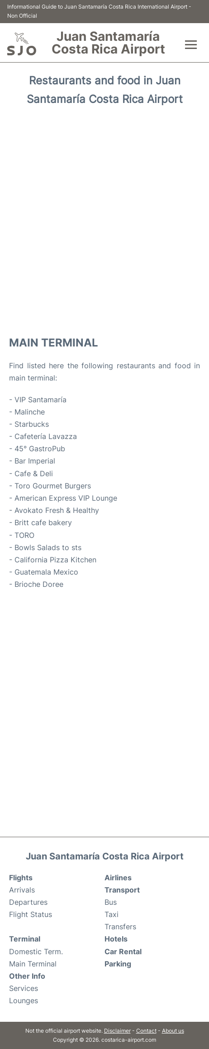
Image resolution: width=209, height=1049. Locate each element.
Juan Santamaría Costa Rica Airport (108, 42)
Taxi (111, 914)
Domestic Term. (36, 951)
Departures (28, 902)
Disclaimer (117, 1030)
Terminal (24, 938)
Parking (117, 963)
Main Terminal (33, 963)
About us (173, 1030)
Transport (122, 889)
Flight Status (30, 914)
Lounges (23, 1000)
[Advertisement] (104, 220)
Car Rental (123, 951)
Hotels (116, 938)
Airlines (118, 877)
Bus (110, 902)
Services (23, 988)
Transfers (120, 926)
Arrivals (22, 889)
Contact (146, 1030)
